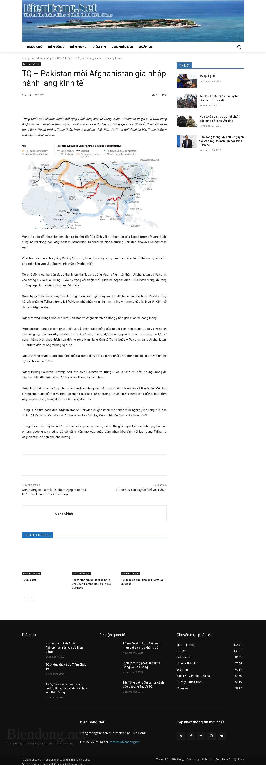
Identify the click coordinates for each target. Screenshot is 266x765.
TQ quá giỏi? (29, 579)
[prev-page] (24, 594)
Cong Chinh (64, 513)
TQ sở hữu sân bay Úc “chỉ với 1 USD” (141, 490)
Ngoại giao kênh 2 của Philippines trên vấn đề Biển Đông (64, 643)
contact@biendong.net (124, 738)
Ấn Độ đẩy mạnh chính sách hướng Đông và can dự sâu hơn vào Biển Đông (66, 684)
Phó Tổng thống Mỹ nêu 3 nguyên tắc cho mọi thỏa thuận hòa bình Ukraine (222, 141)
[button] (239, 47)
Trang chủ (28, 58)
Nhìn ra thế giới (45, 58)
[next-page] (31, 594)
